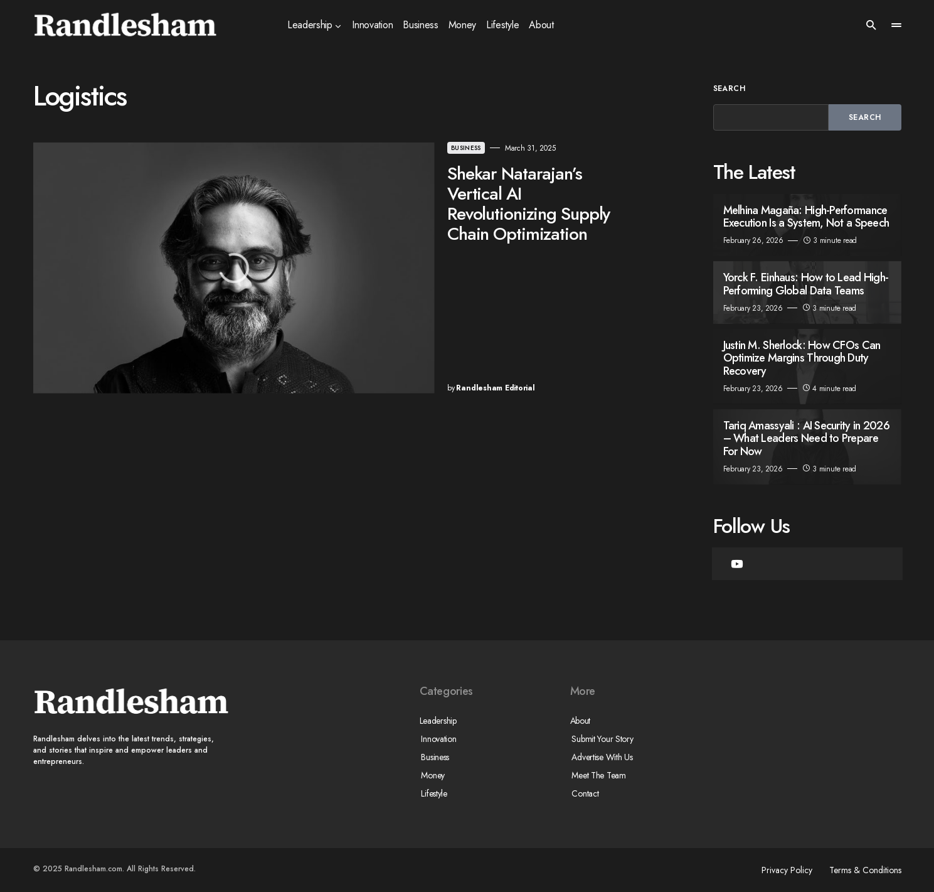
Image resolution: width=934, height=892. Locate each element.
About (580, 720)
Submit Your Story (601, 739)
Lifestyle (432, 793)
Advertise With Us (600, 757)
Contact (583, 793)
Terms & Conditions (865, 870)
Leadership (438, 720)
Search (729, 88)
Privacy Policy (783, 870)
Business (367, 148)
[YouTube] (737, 563)
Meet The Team (597, 775)
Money (431, 775)
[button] (871, 25)
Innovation (437, 739)
